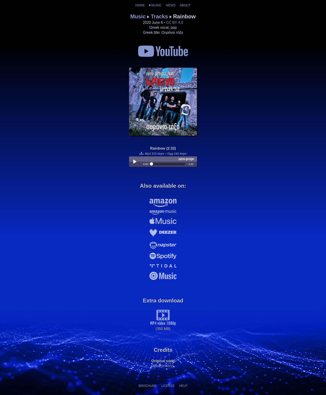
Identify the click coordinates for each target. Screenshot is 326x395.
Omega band (163, 366)
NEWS (170, 5)
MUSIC (156, 5)
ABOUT (185, 5)
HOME (140, 5)
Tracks (159, 16)
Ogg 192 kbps (177, 153)
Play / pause (134, 161)
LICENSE (168, 386)
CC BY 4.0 (174, 22)
